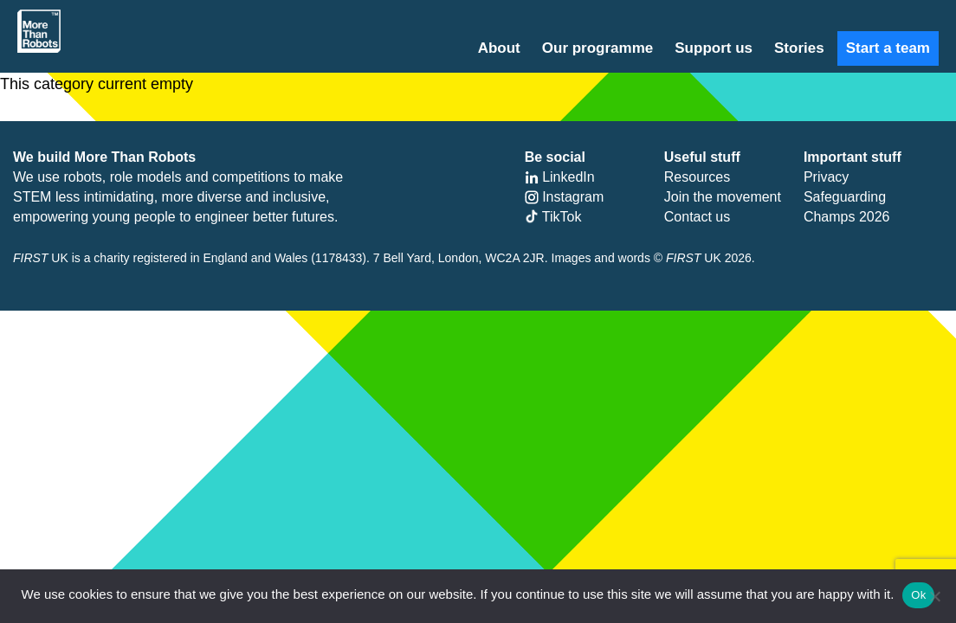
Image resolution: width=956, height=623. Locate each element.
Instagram (564, 196)
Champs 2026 (847, 216)
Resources (697, 177)
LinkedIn (560, 177)
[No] (934, 596)
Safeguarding (845, 196)
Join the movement (722, 196)
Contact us (697, 216)
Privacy (826, 177)
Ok (918, 594)
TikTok (553, 216)
